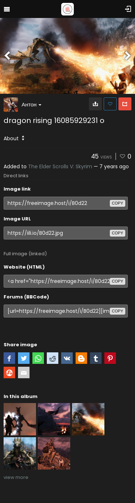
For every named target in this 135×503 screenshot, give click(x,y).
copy (117, 203)
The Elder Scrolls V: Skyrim (60, 166)
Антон (31, 104)
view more (16, 477)
